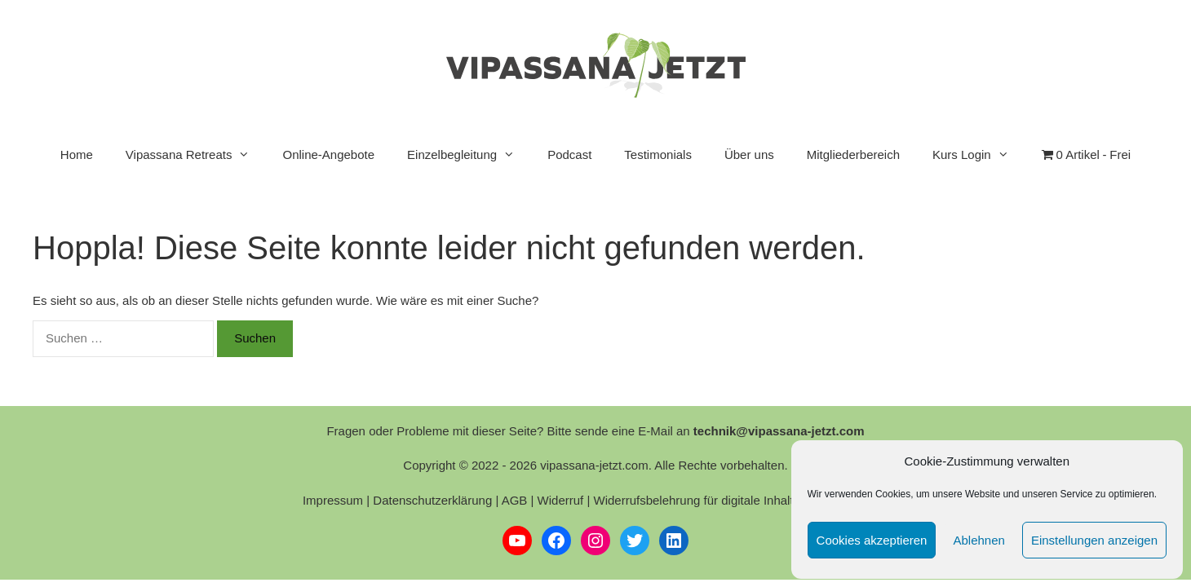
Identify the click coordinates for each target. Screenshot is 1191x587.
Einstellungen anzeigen (1094, 540)
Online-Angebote (328, 154)
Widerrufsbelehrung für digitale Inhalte (696, 500)
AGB (515, 500)
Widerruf (561, 500)
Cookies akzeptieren (872, 540)
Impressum (333, 500)
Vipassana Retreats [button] (196, 154)
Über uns (749, 154)
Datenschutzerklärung (432, 500)
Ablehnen (978, 540)
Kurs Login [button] (978, 154)
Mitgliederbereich (853, 154)
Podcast (569, 154)
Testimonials (658, 154)
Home (76, 154)
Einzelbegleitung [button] (469, 154)
